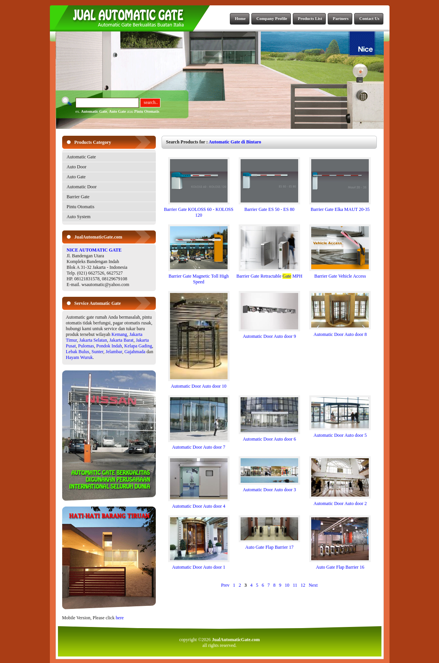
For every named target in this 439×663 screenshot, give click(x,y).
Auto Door (77, 166)
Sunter (98, 351)
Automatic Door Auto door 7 (198, 445)
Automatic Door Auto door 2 (340, 501)
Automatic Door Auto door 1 (198, 565)
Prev (225, 585)
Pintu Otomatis (146, 111)
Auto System (79, 216)
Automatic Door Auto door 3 (269, 487)
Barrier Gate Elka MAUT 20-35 (340, 207)
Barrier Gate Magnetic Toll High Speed (198, 277)
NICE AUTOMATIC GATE (94, 250)
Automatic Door (82, 186)
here (120, 617)
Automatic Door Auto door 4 (198, 504)
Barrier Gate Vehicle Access (340, 274)
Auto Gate (117, 111)
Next (313, 585)
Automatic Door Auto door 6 (269, 437)
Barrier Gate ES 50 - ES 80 (269, 207)
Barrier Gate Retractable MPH (269, 274)
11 (295, 585)
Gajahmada (134, 351)
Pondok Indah (109, 346)
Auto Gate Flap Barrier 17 (269, 545)
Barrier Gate (78, 196)
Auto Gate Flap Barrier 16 (340, 565)
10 (287, 585)
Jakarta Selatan (93, 340)
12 (303, 585)
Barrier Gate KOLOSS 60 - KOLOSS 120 (198, 210)
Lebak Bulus (77, 351)
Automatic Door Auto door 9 (269, 334)
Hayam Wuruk (79, 357)
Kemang (119, 334)
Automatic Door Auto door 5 (340, 433)
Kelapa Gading (138, 346)
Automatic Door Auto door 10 (198, 384)
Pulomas (86, 346)
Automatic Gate (94, 111)
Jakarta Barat (121, 340)
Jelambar (114, 351)
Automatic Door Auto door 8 (340, 332)
